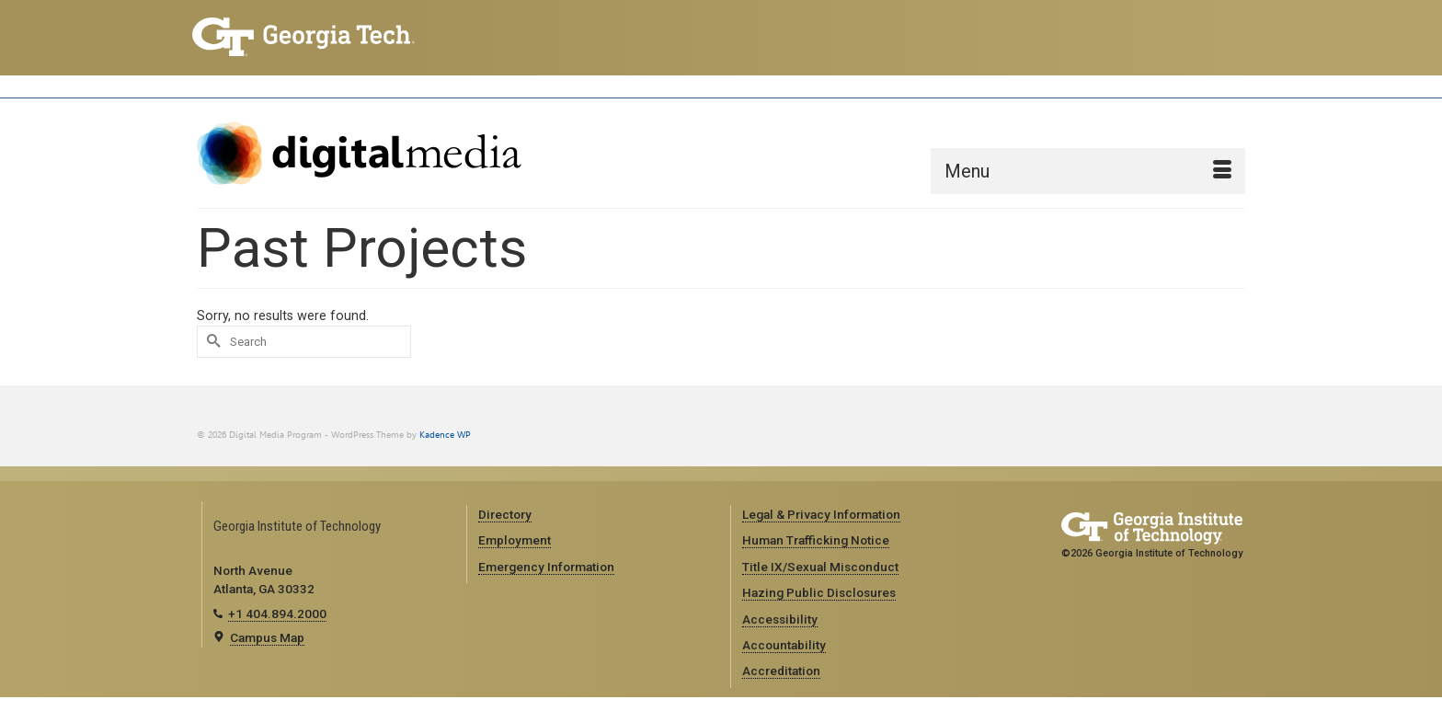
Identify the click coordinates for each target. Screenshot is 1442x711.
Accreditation (781, 670)
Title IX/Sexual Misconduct (820, 566)
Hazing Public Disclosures (819, 592)
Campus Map (267, 637)
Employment (514, 540)
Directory (505, 514)
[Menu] (1088, 171)
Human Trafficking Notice (815, 540)
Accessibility (780, 619)
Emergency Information (546, 566)
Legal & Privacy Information (821, 514)
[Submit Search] (210, 342)
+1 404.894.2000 (277, 613)
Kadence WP (445, 435)
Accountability (784, 644)
